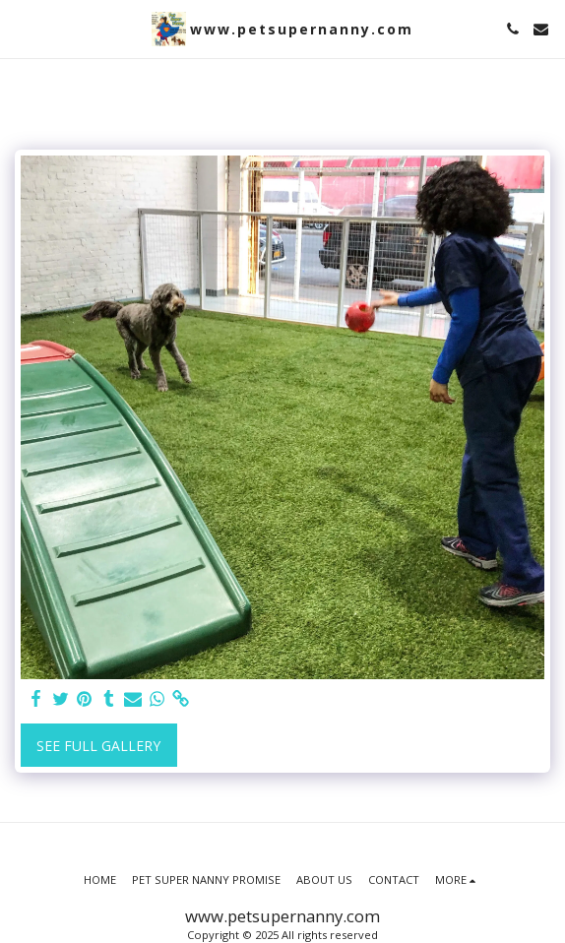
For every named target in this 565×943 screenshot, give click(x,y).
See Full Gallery (98, 745)
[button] (21, 28)
